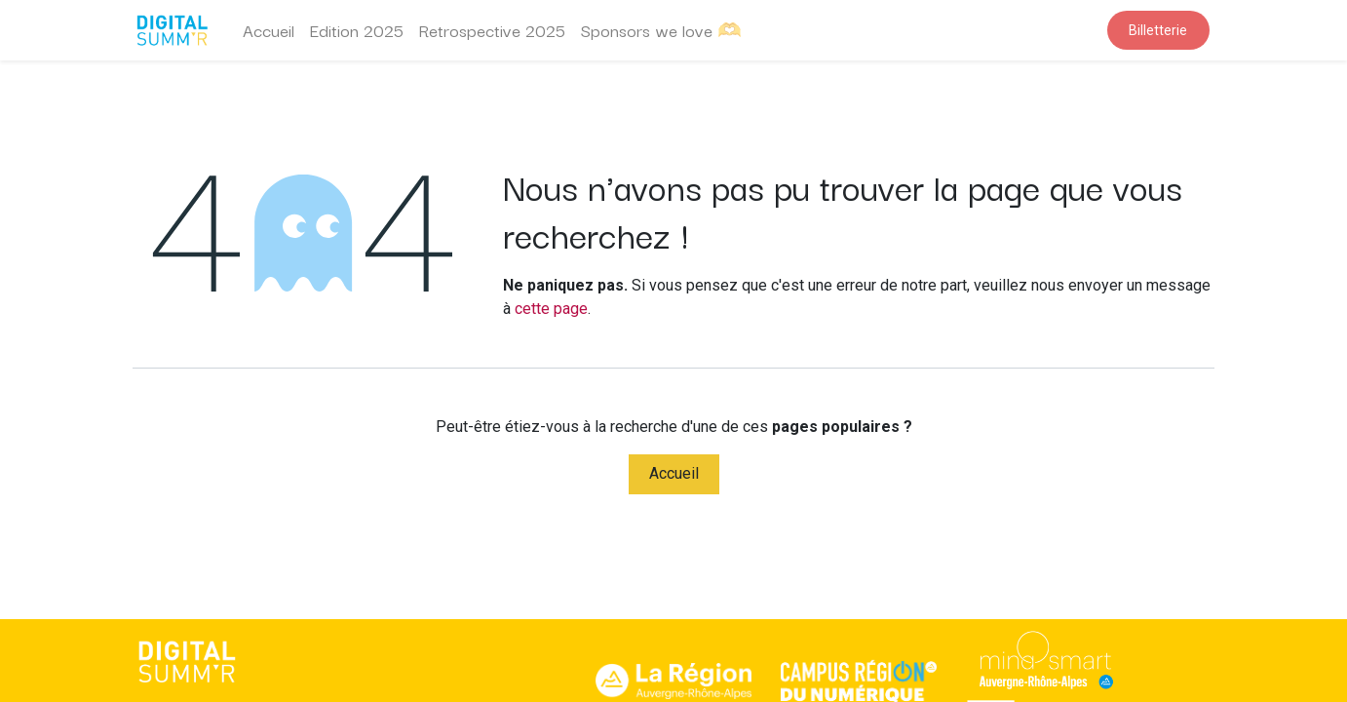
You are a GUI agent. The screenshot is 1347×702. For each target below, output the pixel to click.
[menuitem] (268, 30)
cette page (551, 308)
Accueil (674, 473)
